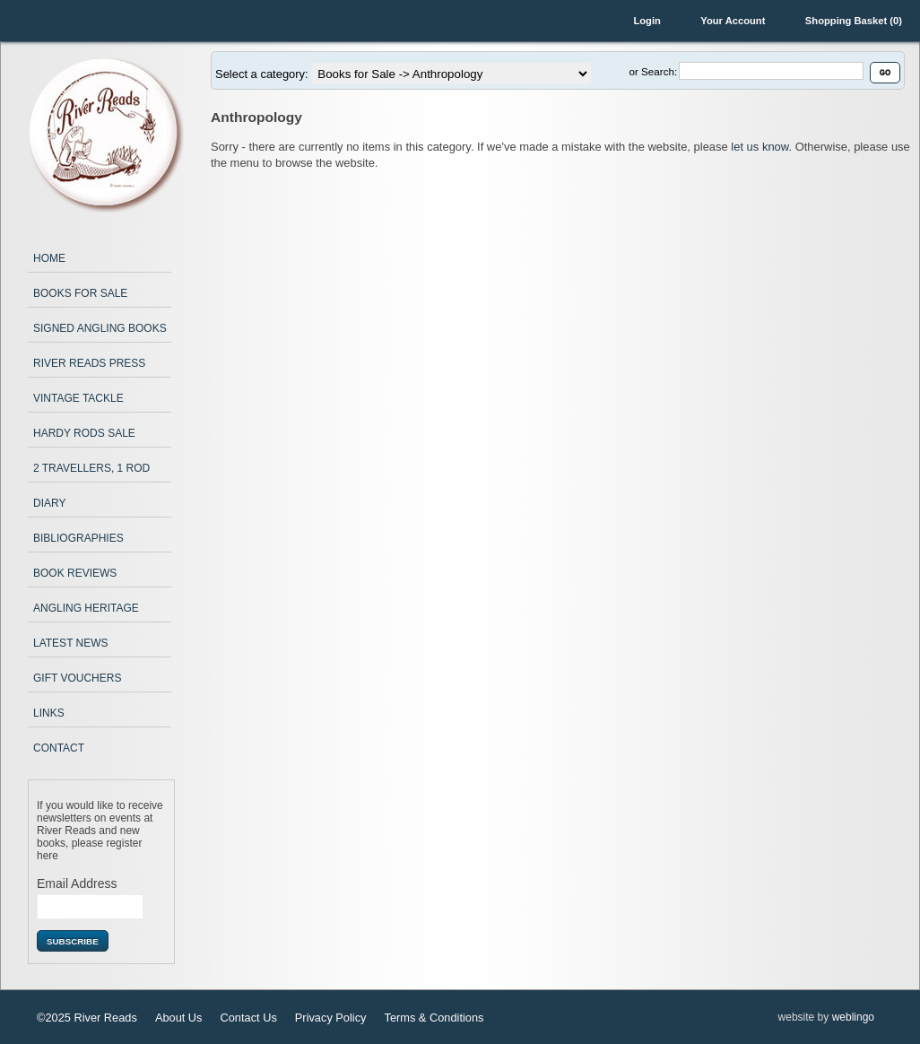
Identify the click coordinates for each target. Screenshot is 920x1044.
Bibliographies (78, 538)
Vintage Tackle (78, 398)
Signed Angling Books (100, 328)
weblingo (853, 1017)
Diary (49, 503)
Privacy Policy (331, 1017)
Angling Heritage (86, 608)
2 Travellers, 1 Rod (91, 468)
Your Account (732, 20)
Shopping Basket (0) (853, 20)
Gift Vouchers (77, 678)
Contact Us (249, 1017)
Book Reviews (75, 573)
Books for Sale (80, 293)
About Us (179, 1017)
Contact (58, 748)
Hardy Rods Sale (84, 433)
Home (49, 258)
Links (49, 713)
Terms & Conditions (433, 1017)
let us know (759, 146)
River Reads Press (89, 363)
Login (646, 20)
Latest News (70, 643)
